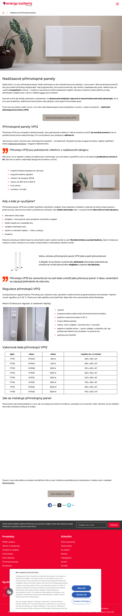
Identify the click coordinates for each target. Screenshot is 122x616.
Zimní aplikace (8, 558)
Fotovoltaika (7, 554)
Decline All (81, 595)
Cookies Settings (81, 601)
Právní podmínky (68, 542)
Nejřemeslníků (8, 483)
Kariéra (64, 562)
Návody (64, 554)
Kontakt (64, 566)
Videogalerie (66, 558)
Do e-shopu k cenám (61, 493)
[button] (9, 592)
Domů (3, 13)
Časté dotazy (66, 546)
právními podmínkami (28, 526)
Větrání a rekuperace (11, 546)
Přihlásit (113, 525)
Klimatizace (7, 566)
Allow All (81, 588)
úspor (42, 93)
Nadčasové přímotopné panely (23, 13)
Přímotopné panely (10, 562)
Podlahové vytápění (10, 550)
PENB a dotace (8, 542)
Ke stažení (65, 550)
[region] (55, 590)
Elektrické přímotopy (17, 144)
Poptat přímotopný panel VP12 (61, 117)
